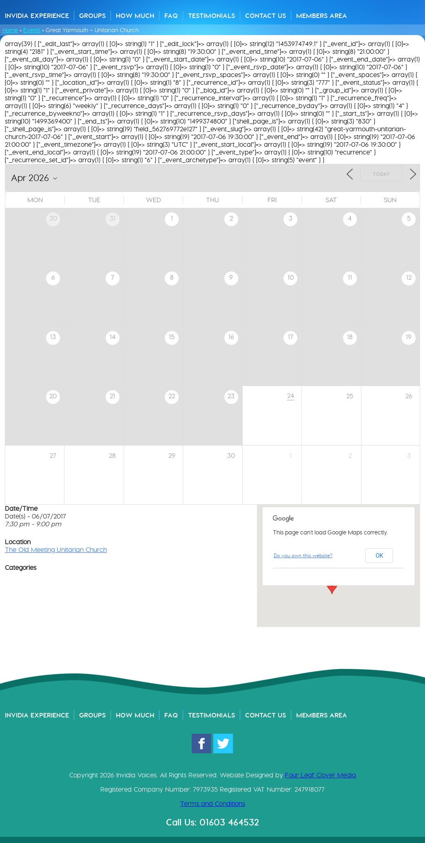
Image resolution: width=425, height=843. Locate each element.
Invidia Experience (37, 15)
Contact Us (265, 15)
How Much (135, 15)
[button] (332, 586)
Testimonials (211, 15)
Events (31, 30)
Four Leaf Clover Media (320, 775)
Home (10, 30)
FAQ (171, 15)
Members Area (321, 15)
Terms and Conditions (212, 804)
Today (381, 174)
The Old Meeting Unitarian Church (56, 550)
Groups (92, 15)
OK (379, 555)
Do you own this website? (303, 555)
